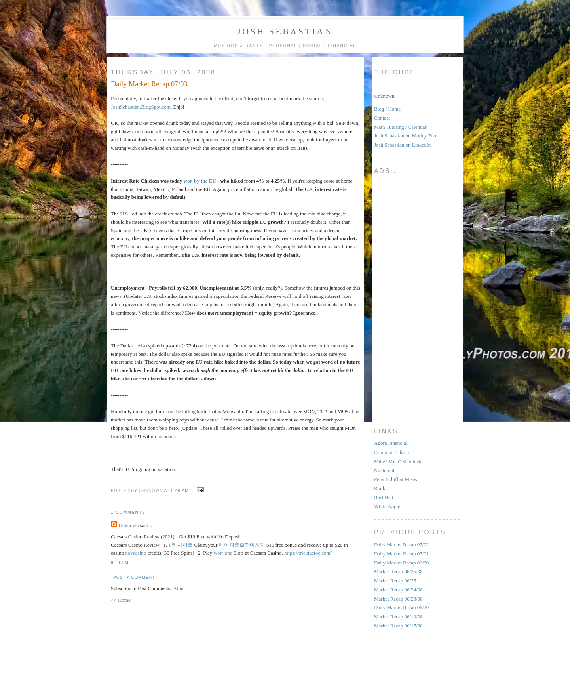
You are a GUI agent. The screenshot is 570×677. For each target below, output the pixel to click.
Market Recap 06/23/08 (398, 599)
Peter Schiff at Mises (395, 479)
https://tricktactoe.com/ (308, 553)
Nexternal (384, 470)
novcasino (135, 553)
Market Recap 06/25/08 (398, 571)
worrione (223, 553)
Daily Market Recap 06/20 (401, 607)
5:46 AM (180, 490)
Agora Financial (390, 443)
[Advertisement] (405, 298)
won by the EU (200, 181)
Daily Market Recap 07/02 (401, 544)
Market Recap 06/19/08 (398, 617)
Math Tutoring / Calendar (400, 127)
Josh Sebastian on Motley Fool (405, 136)
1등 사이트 (181, 545)
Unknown (128, 525)
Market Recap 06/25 (395, 581)
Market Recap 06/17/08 (398, 626)
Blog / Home (387, 109)
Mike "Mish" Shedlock (398, 461)
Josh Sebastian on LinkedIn (402, 145)
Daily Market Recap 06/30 (401, 563)
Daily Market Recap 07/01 (401, 554)
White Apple (387, 506)
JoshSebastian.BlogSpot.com (141, 107)
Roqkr (380, 488)
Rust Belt (383, 497)
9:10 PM (120, 563)
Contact (382, 118)
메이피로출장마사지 (242, 545)
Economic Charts (392, 452)
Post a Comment (134, 577)
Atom (179, 588)
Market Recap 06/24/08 (398, 590)
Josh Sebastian (285, 31)
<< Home (121, 600)
